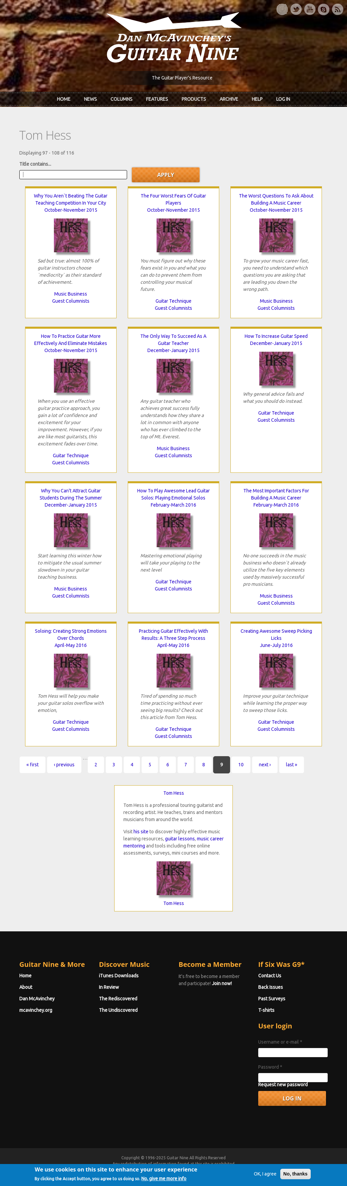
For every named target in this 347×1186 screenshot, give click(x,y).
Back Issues (270, 987)
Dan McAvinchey (37, 998)
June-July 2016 (276, 645)
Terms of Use (209, 1170)
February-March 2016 (173, 505)
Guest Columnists (70, 301)
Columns (121, 99)
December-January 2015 (173, 350)
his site (141, 831)
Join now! (222, 983)
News (90, 99)
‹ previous (64, 764)
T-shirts (266, 1010)
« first (32, 764)
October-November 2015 (70, 210)
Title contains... (35, 164)
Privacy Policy (255, 1170)
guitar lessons (180, 838)
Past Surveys (271, 998)
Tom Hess (173, 793)
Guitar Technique (173, 301)
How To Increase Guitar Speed (276, 336)
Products (194, 99)
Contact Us (269, 975)
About (25, 987)
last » (291, 764)
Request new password (283, 1084)
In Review (109, 987)
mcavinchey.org (35, 1010)
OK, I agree (265, 1181)
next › (265, 764)
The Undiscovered (118, 1010)
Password (270, 1067)
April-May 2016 (71, 645)
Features (157, 99)
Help (257, 99)
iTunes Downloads (119, 975)
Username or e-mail (280, 1042)
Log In (283, 99)
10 (241, 764)
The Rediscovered (118, 998)
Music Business (70, 294)
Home (63, 99)
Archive (229, 99)
